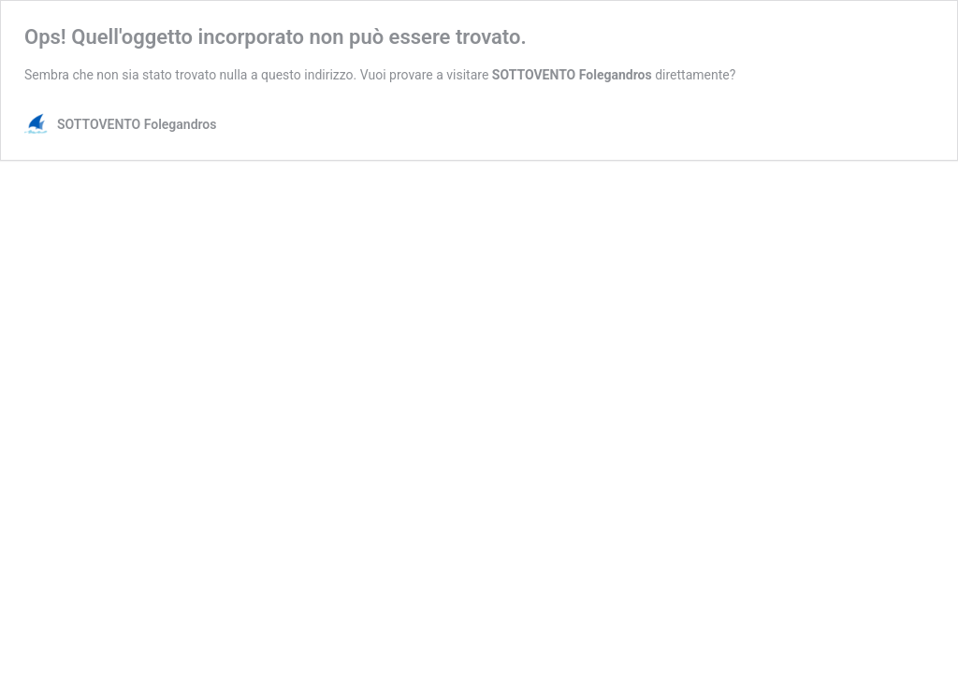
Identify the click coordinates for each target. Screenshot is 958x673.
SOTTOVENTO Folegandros (572, 74)
